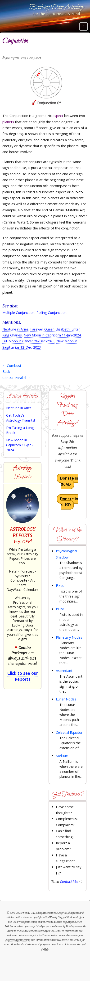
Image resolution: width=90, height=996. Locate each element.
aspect (58, 115)
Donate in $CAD (69, 481)
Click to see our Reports (22, 676)
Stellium (62, 755)
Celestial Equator (69, 732)
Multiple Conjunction (18, 312)
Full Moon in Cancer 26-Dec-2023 (28, 341)
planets (8, 122)
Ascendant (64, 670)
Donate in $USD (69, 501)
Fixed (60, 585)
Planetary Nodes (69, 637)
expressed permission (17, 940)
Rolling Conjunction (51, 312)
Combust (11, 365)
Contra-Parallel (16, 377)
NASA (44, 948)
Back (6, 371)
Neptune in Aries (15, 329)
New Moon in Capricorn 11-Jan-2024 (52, 335)
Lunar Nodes (66, 699)
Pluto (60, 609)
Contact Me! (69, 881)
